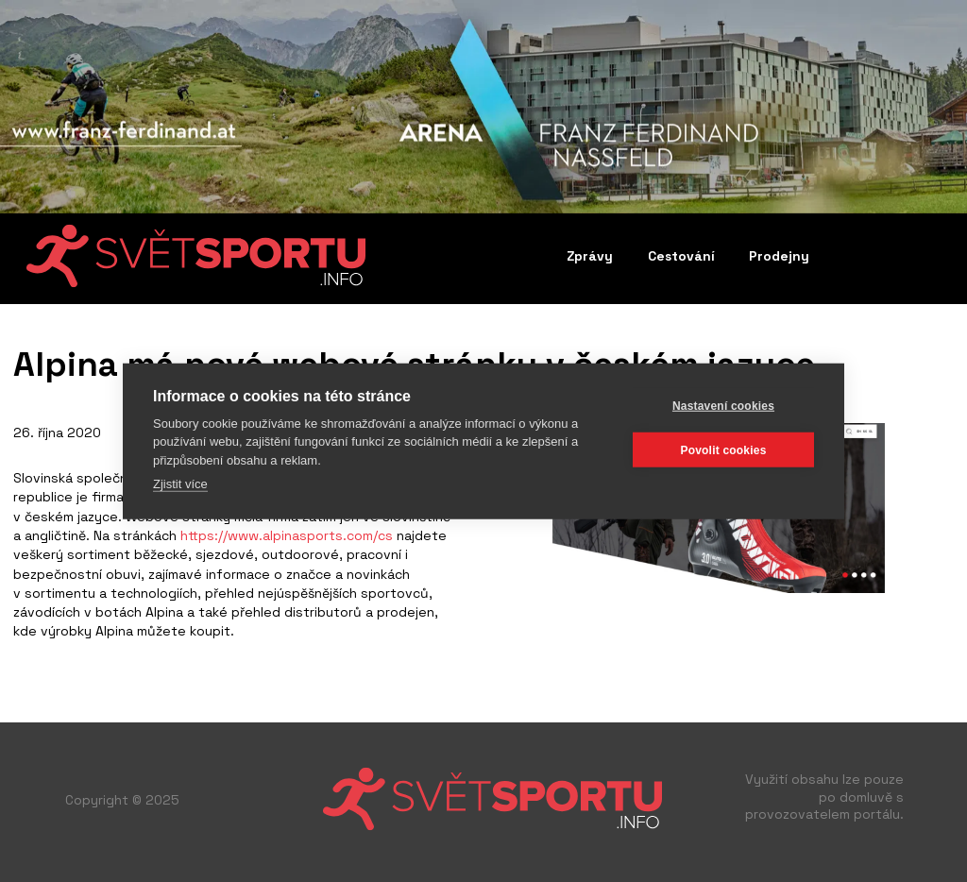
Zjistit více (180, 484)
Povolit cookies (723, 449)
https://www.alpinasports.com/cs (285, 535)
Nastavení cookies (723, 405)
